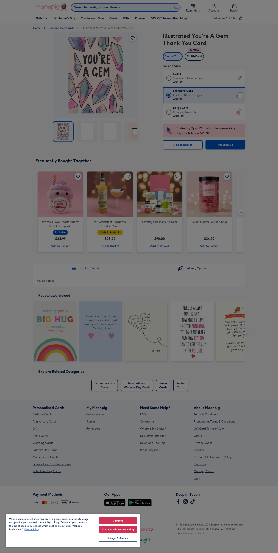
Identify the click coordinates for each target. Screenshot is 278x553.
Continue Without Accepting (118, 529)
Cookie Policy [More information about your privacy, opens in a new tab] (31, 529)
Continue (118, 520)
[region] (73, 530)
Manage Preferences (118, 538)
